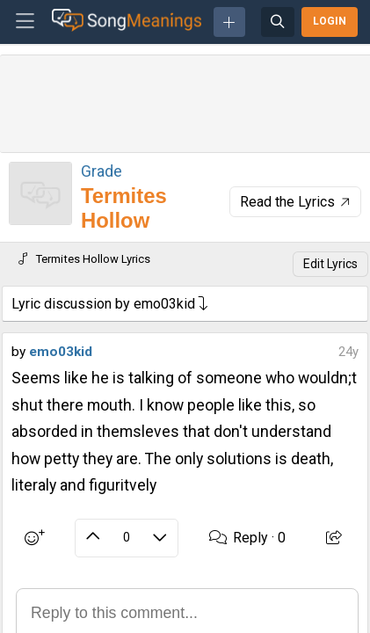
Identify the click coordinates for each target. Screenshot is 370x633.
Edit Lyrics (330, 264)
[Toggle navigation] (25, 22)
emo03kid (60, 352)
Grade (101, 171)
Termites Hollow (124, 208)
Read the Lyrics (296, 201)
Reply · (247, 537)
